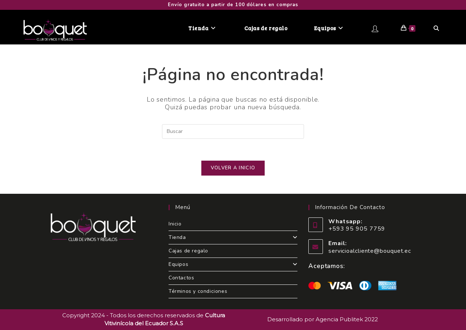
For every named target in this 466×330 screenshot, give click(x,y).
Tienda (233, 237)
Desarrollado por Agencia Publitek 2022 (322, 319)
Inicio (175, 223)
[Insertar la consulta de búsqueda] (233, 131)
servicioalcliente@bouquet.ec (369, 251)
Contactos (181, 277)
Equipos (233, 264)
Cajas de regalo (188, 250)
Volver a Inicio (233, 168)
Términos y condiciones (198, 291)
